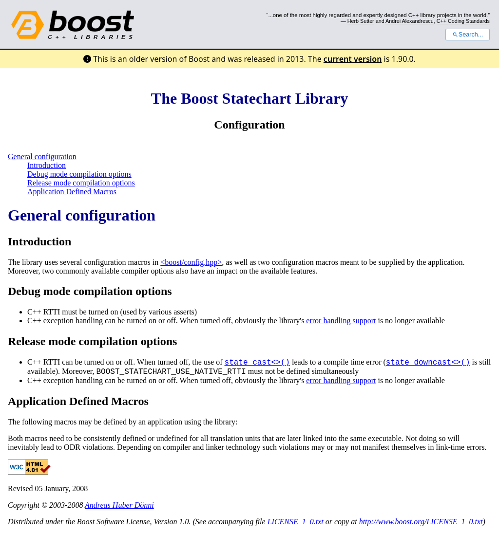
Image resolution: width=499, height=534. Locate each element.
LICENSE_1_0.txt (296, 521)
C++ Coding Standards (463, 21)
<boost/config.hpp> (191, 262)
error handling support (341, 320)
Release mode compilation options (81, 183)
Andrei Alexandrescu (409, 21)
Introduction (46, 165)
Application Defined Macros (71, 191)
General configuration (42, 156)
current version (353, 59)
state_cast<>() (257, 362)
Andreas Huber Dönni (119, 505)
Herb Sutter (360, 21)
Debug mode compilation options (79, 174)
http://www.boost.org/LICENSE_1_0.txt (421, 521)
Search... (467, 34)
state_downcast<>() (428, 362)
